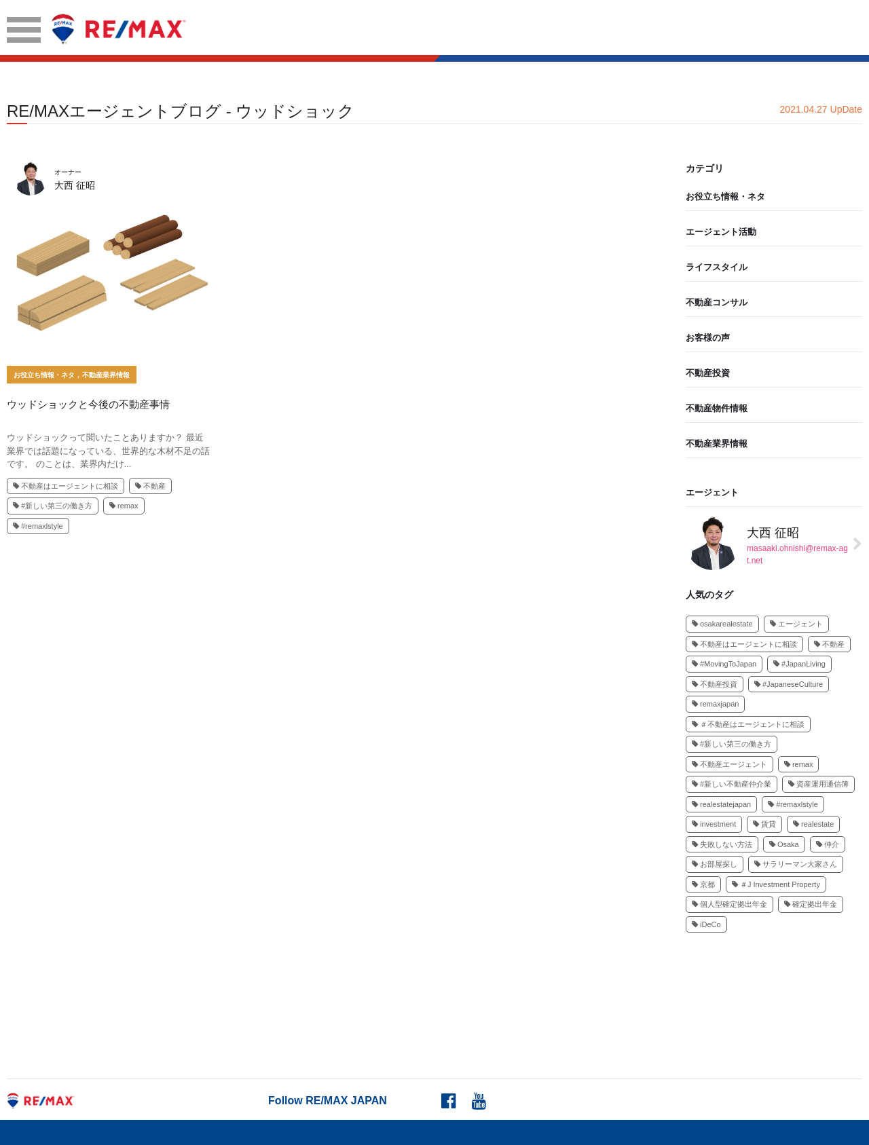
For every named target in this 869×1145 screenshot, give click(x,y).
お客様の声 (708, 338)
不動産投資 (708, 373)
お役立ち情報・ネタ (44, 375)
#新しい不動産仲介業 (731, 784)
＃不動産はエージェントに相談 (748, 724)
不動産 (150, 486)
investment (714, 824)
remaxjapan (715, 704)
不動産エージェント (729, 764)
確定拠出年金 (810, 904)
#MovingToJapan (724, 664)
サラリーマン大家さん (795, 864)
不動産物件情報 (716, 408)
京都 (703, 884)
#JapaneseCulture (788, 684)
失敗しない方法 (722, 844)
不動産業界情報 (106, 375)
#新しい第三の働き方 (52, 506)
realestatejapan (721, 804)
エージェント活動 (721, 232)
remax (123, 506)
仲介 (827, 844)
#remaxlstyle (38, 526)
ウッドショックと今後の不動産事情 (88, 404)
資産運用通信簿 (818, 784)
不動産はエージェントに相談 (65, 486)
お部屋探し (714, 864)
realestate (813, 824)
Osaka (784, 844)
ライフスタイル (716, 267)
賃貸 (764, 824)
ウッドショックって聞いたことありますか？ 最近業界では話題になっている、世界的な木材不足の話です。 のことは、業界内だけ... (108, 450)
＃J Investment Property (776, 884)
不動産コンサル (716, 302)
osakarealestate (722, 624)
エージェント (712, 492)
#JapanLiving (799, 664)
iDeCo (706, 924)
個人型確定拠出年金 (729, 904)
